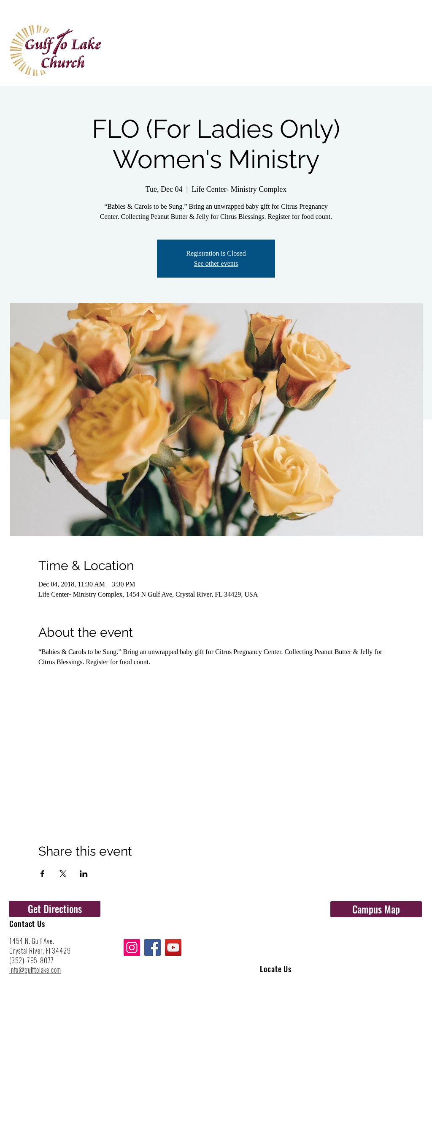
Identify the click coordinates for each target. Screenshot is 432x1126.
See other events (216, 263)
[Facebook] (152, 947)
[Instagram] (132, 947)
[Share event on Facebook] (42, 873)
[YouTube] (173, 947)
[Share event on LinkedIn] (84, 873)
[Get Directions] (54, 909)
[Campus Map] (376, 909)
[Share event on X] (63, 873)
